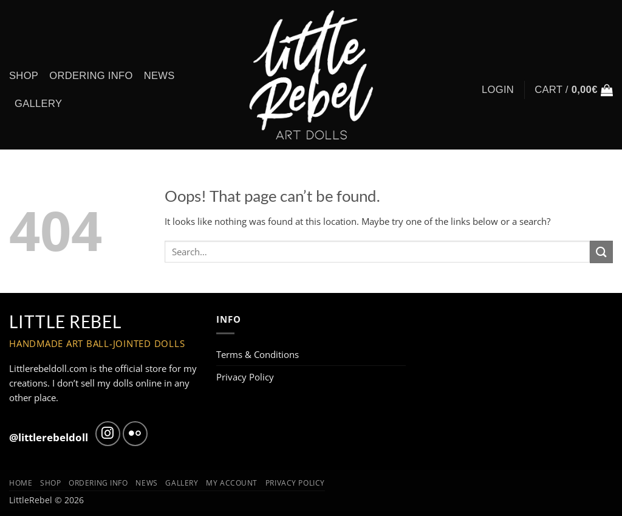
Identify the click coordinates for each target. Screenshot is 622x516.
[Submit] (601, 252)
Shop (23, 75)
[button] (574, 90)
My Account (232, 482)
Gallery (38, 103)
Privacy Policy (245, 377)
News (159, 75)
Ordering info (90, 75)
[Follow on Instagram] (107, 433)
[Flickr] (135, 433)
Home (20, 482)
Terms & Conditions (257, 354)
